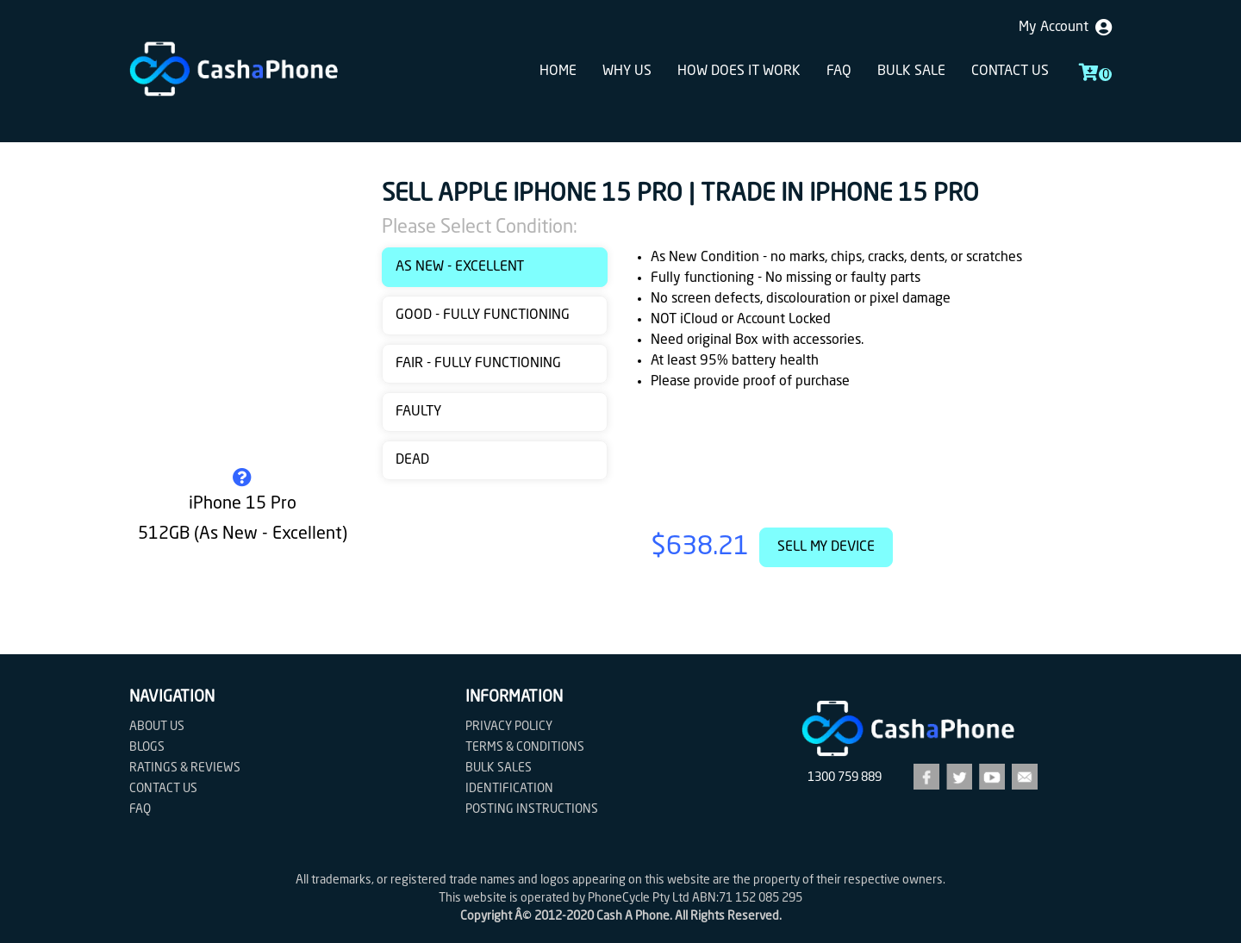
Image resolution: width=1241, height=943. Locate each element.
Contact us (1010, 71)
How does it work (739, 71)
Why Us (627, 71)
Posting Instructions (531, 809)
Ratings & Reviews (184, 768)
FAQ (838, 71)
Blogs (147, 747)
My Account (1065, 27)
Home (558, 71)
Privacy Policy (508, 727)
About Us (156, 727)
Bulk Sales (498, 768)
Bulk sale (911, 71)
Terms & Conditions (524, 747)
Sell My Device (826, 547)
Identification (509, 789)
